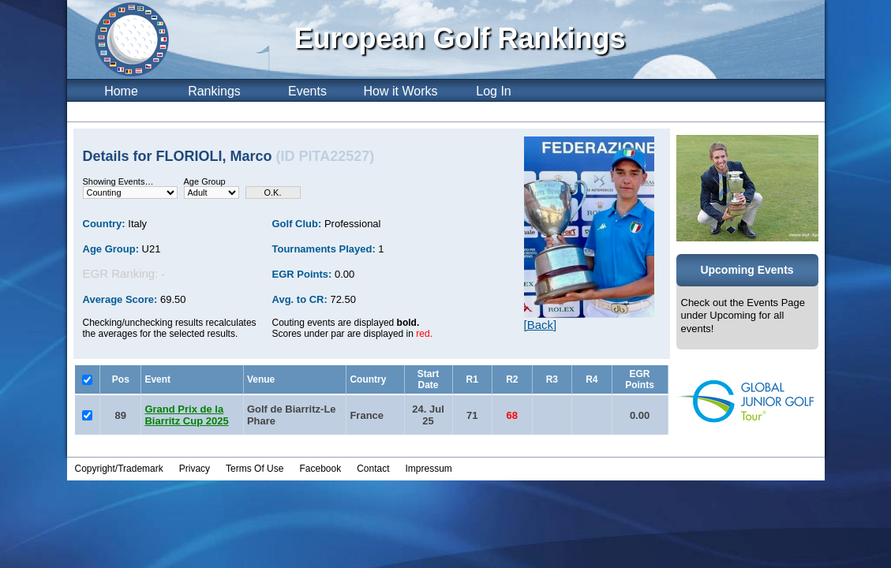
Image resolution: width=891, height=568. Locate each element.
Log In (493, 91)
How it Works (401, 91)
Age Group (205, 181)
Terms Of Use (254, 468)
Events (307, 91)
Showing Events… (118, 181)
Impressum (429, 468)
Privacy (194, 468)
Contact (373, 468)
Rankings (214, 91)
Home (121, 91)
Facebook (320, 468)
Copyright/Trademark (119, 468)
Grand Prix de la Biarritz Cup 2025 (186, 415)
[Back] (540, 324)
